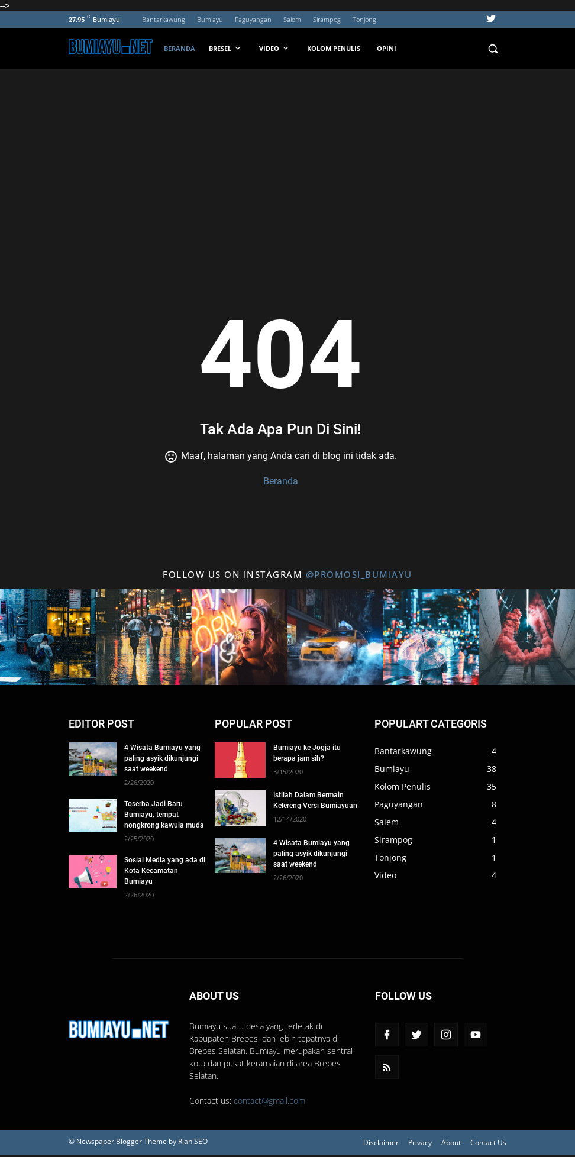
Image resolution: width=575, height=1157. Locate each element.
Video (385, 875)
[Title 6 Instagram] (527, 637)
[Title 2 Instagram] (144, 637)
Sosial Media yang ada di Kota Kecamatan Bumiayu (164, 870)
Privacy (420, 1142)
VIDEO (274, 48)
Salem (292, 19)
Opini (386, 48)
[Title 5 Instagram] (431, 637)
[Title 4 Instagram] (335, 637)
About (451, 1142)
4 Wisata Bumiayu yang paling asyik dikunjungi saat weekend (162, 758)
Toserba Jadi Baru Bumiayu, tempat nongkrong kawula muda (164, 814)
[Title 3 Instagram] (240, 637)
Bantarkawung (163, 19)
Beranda (179, 48)
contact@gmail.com (269, 1100)
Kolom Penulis (333, 48)
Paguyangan (253, 19)
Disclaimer (381, 1142)
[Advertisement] (287, 158)
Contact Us (488, 1142)
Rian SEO (193, 1141)
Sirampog (327, 19)
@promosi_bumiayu (359, 574)
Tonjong (364, 19)
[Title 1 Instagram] (48, 637)
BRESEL (226, 48)
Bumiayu (210, 19)
